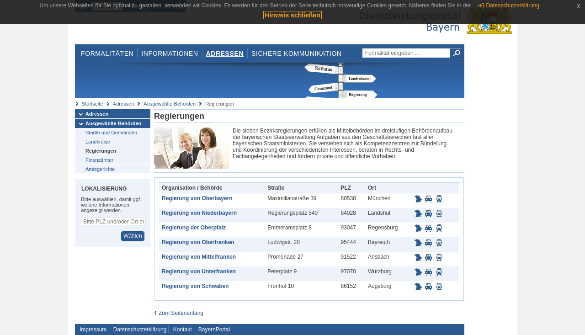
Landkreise (97, 141)
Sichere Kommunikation (296, 53)
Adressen (225, 53)
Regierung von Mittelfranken (199, 257)
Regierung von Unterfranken (199, 271)
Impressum (93, 329)
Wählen (132, 236)
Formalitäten (107, 53)
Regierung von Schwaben (195, 286)
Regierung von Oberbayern (197, 198)
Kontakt (182, 329)
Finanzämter (99, 160)
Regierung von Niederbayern (199, 213)
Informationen (169, 53)
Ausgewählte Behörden (170, 103)
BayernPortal (214, 329)
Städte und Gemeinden (111, 132)
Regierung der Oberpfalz (194, 227)
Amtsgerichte (100, 169)
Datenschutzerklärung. (513, 5)
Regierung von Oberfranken (198, 242)
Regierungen (100, 151)
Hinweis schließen (292, 15)
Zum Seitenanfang (181, 313)
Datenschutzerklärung (140, 329)
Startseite (92, 103)
